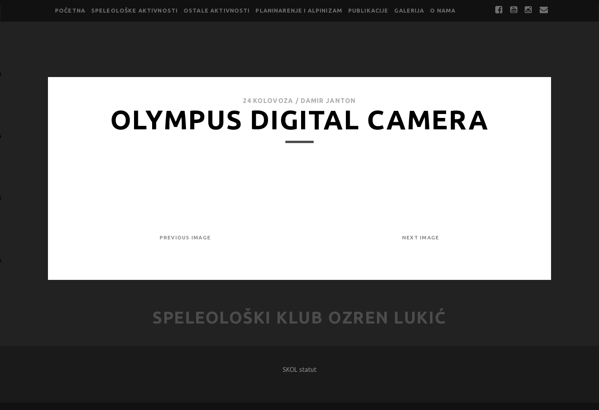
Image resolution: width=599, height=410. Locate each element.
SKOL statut (299, 369)
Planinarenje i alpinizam (298, 10)
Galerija (409, 10)
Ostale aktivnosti (217, 10)
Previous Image (185, 237)
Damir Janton (328, 100)
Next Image (420, 237)
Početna (70, 10)
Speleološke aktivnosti (134, 10)
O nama (443, 10)
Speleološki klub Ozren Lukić (299, 317)
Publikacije (368, 10)
